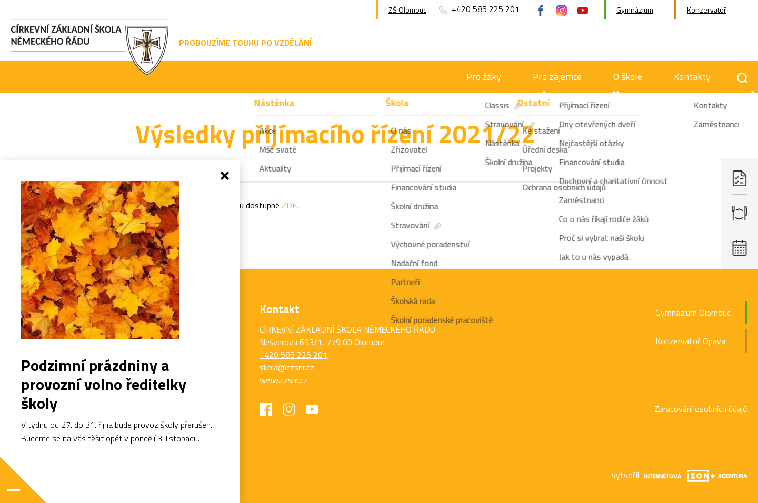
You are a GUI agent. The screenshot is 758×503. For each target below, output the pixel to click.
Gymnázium (634, 9)
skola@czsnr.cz (287, 367)
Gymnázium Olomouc (693, 312)
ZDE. (290, 205)
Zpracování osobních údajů (700, 409)
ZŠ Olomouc (407, 9)
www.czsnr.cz (284, 380)
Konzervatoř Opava (690, 341)
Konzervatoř (706, 9)
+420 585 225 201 (293, 354)
